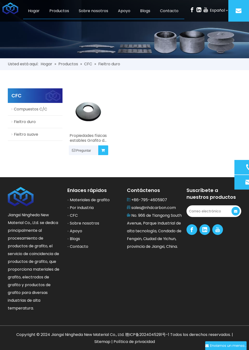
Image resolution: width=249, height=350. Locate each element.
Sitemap (102, 341)
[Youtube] (206, 9)
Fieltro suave (26, 134)
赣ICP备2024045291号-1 (147, 334)
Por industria (82, 207)
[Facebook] (192, 9)
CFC (74, 215)
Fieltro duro (25, 122)
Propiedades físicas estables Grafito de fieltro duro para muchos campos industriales (88, 138)
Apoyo (76, 231)
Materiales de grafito (90, 200)
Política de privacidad (134, 341)
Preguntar (80, 150)
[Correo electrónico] (209, 211)
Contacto (79, 246)
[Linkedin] (199, 9)
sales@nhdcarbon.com (153, 207)
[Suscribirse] (235, 211)
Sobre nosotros (84, 223)
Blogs (75, 239)
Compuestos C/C (30, 109)
